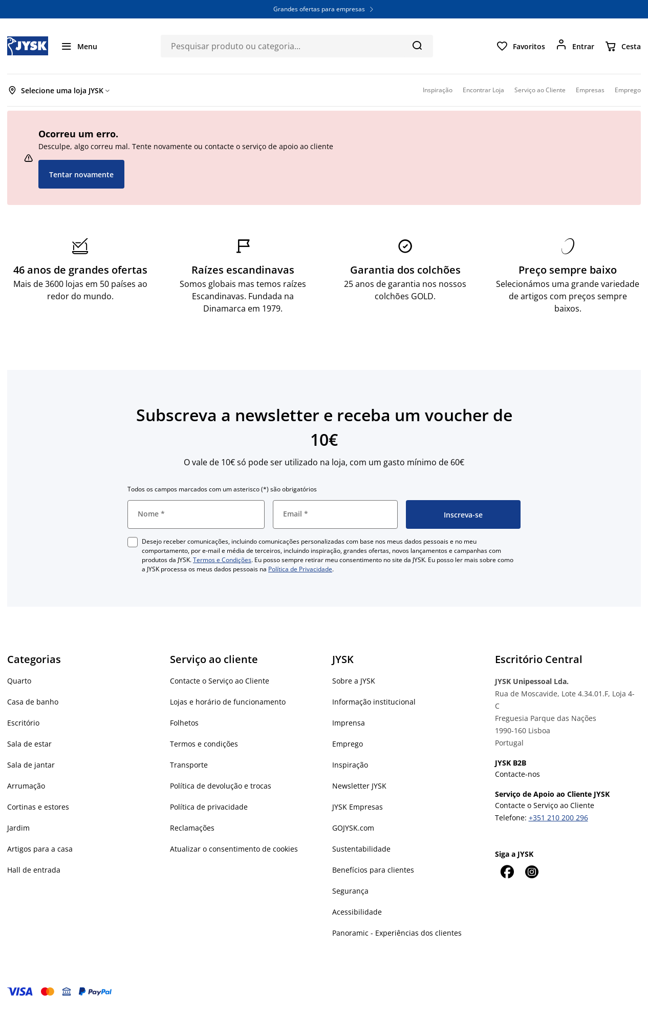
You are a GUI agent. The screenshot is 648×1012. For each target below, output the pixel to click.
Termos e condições (204, 744)
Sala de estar (29, 744)
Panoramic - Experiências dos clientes (397, 933)
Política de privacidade (209, 807)
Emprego (347, 744)
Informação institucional (374, 702)
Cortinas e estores (38, 807)
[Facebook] (507, 871)
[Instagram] (532, 871)
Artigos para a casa (40, 849)
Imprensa (348, 723)
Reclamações (192, 828)
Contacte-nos (517, 774)
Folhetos (184, 723)
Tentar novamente (81, 174)
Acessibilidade (357, 912)
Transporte (189, 765)
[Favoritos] (520, 46)
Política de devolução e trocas (220, 786)
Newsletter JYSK (359, 786)
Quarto (19, 681)
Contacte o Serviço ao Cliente (219, 681)
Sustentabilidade (361, 849)
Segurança (350, 891)
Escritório (23, 723)
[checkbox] (132, 542)
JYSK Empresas (357, 807)
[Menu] (78, 46)
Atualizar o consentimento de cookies (234, 849)
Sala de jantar (31, 765)
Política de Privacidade (300, 569)
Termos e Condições (222, 559)
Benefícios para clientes (373, 870)
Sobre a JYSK (353, 681)
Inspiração (350, 765)
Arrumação (26, 786)
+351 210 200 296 (558, 817)
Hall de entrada (33, 870)
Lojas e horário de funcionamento (228, 702)
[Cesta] (622, 46)
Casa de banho (32, 702)
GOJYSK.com (353, 828)
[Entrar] (574, 46)
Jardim (18, 828)
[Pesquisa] (417, 45)
